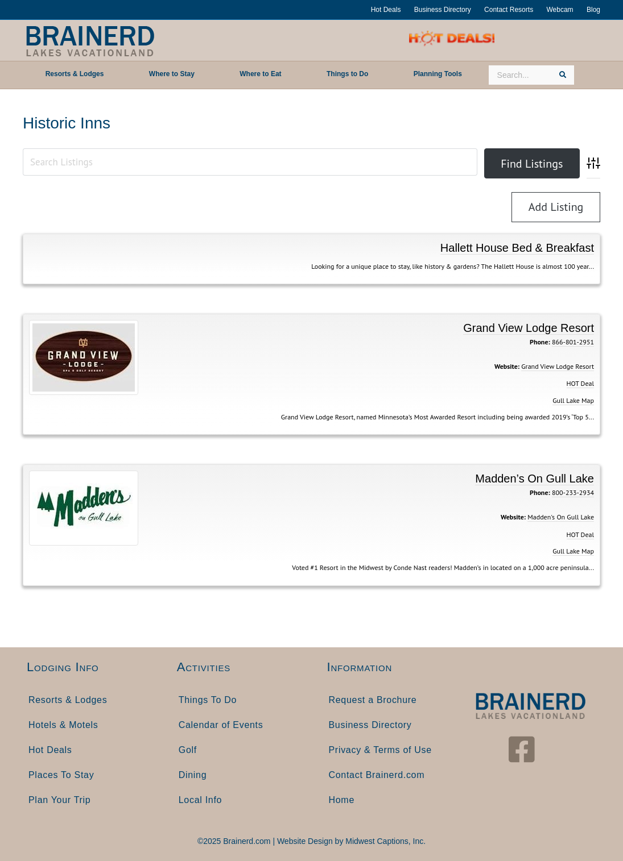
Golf (188, 750)
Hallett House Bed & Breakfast (517, 248)
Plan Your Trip (59, 800)
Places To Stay (61, 775)
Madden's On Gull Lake (560, 517)
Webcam (559, 10)
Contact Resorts (508, 10)
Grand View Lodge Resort (528, 328)
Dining (193, 775)
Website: (506, 366)
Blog (593, 10)
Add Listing (556, 206)
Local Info (200, 800)
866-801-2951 (573, 342)
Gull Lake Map (573, 400)
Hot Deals (386, 10)
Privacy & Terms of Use (380, 750)
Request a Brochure (373, 700)
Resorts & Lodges (67, 700)
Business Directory (442, 10)
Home (341, 800)
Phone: (540, 342)
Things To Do (208, 700)
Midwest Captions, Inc (384, 841)
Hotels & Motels (63, 725)
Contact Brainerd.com (377, 775)
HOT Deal (580, 383)
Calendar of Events (221, 725)
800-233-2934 (573, 492)
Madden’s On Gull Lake (534, 478)
